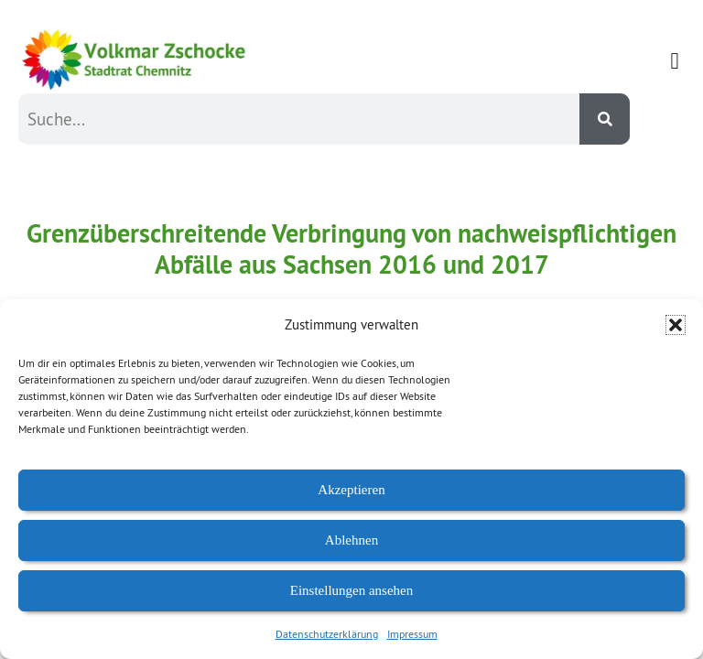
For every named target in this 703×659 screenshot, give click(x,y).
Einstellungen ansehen (352, 590)
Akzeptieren (351, 489)
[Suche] (604, 119)
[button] (675, 325)
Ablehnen (351, 540)
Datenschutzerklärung (327, 634)
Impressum (412, 634)
